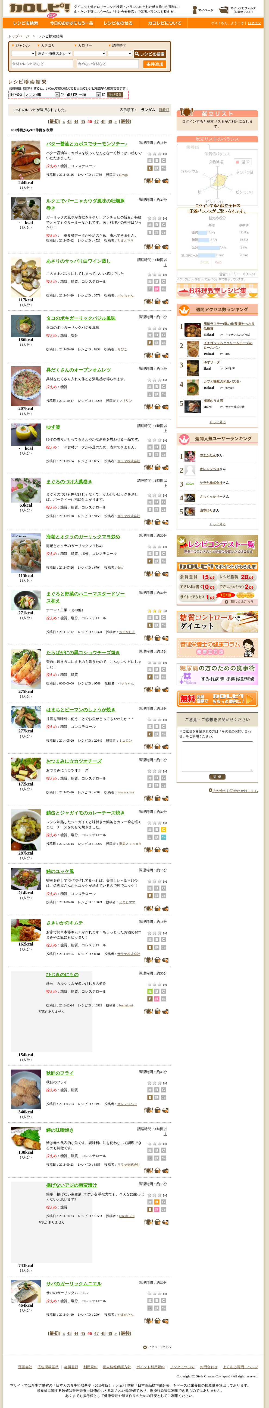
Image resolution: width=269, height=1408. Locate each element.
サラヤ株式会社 (128, 461)
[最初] (54, 121)
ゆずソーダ (212, 362)
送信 (217, 782)
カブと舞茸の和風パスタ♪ (222, 381)
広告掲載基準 (48, 1367)
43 (69, 121)
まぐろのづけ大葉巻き (69, 481)
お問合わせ (209, 1367)
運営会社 (25, 1367)
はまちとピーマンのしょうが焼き (80, 709)
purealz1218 (126, 1216)
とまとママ (125, 240)
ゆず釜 (53, 427)
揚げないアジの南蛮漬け (71, 1185)
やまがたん (127, 632)
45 (83, 121)
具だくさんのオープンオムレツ (78, 370)
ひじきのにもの (62, 974)
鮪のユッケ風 (60, 871)
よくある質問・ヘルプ (240, 1367)
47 (96, 121)
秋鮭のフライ (60, 1073)
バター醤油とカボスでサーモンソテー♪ (86, 143)
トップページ (18, 36)
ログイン (254, 23)
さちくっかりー (211, 496)
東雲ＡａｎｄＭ (130, 843)
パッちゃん (125, 295)
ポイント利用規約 (150, 1367)
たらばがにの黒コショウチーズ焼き (83, 652)
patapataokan (125, 792)
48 (103, 121)
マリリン (125, 400)
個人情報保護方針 (117, 1367)
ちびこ (122, 349)
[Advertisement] (211, 68)
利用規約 (90, 1367)
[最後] (125, 121)
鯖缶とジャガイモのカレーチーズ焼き (85, 813)
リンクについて (182, 1367)
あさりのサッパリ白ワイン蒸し (78, 261)
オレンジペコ (127, 1104)
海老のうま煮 (213, 400)
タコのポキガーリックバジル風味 (80, 318)
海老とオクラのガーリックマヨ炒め (83, 536)
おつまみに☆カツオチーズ (74, 761)
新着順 (164, 110)
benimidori (126, 1005)
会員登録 (71, 1367)
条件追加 (155, 64)
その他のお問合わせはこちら (233, 796)
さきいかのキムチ (64, 922)
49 (110, 121)
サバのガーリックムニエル (74, 1283)
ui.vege (123, 174)
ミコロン (125, 740)
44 (76, 121)
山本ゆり (206, 510)
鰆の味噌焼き (60, 1130)
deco (120, 567)
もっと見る (217, 422)
